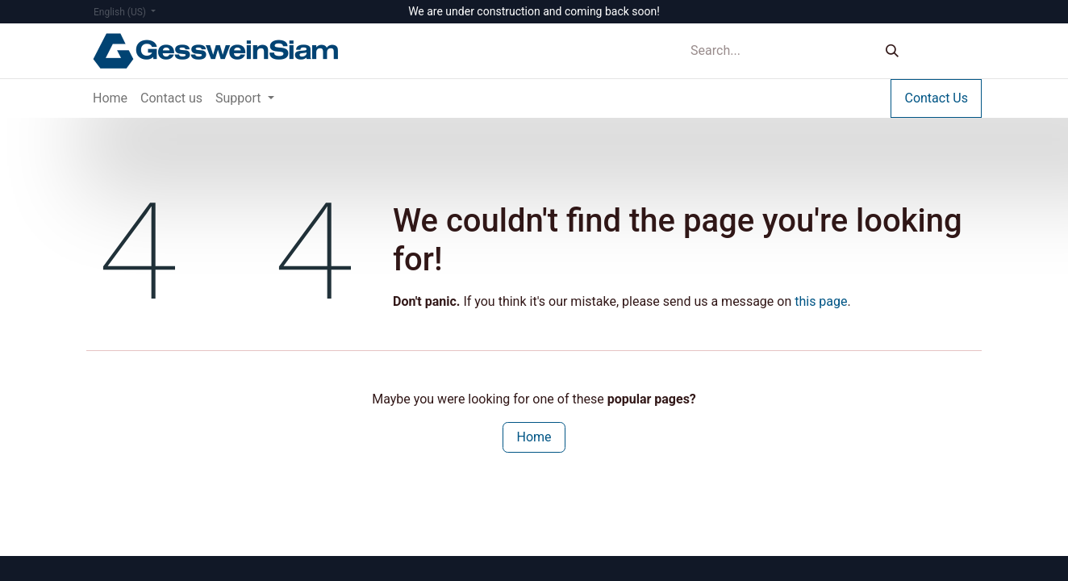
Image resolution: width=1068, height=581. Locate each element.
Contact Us (936, 98)
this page (821, 301)
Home (533, 437)
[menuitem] (110, 98)
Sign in (948, 50)
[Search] (892, 51)
